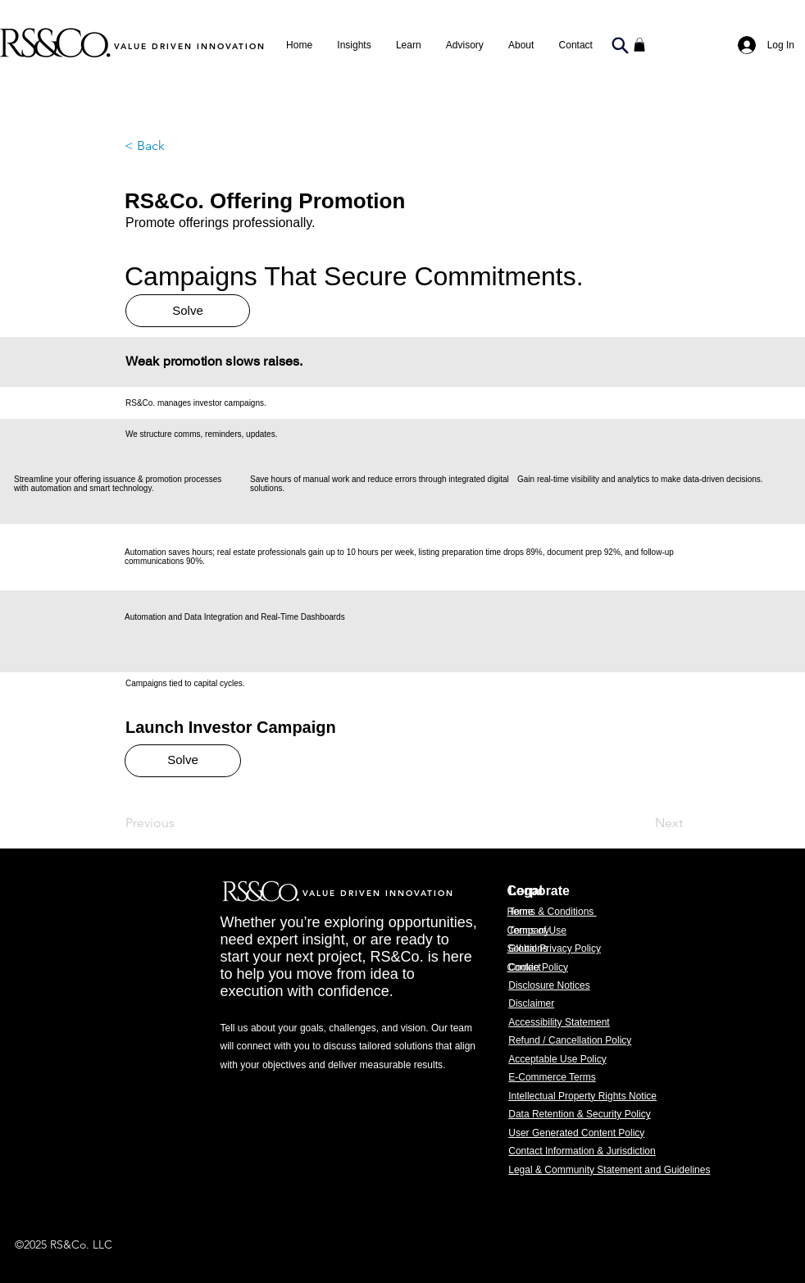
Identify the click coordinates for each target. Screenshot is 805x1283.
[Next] (642, 824)
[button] (465, 45)
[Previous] (179, 824)
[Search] (620, 45)
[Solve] (187, 310)
